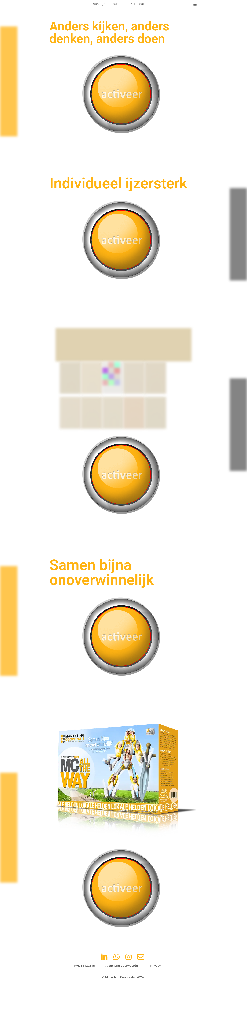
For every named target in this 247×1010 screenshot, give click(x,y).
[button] (195, 5)
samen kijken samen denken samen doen (124, 3)
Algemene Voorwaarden (122, 966)
